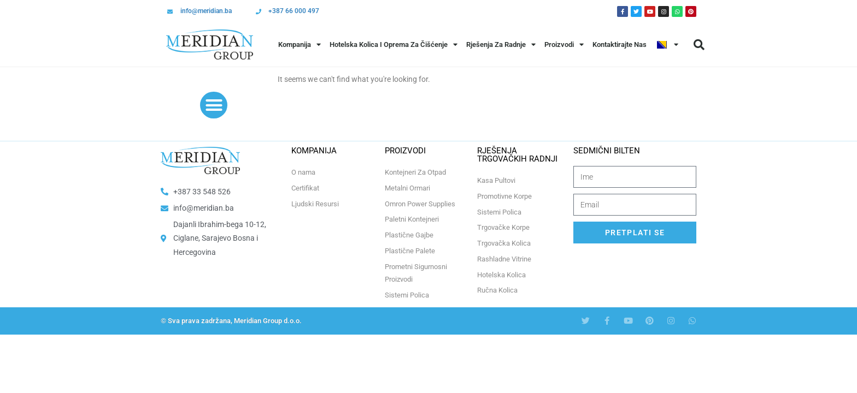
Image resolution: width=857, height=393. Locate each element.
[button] (699, 45)
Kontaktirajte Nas (619, 44)
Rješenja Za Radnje (501, 44)
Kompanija (299, 44)
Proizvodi (564, 44)
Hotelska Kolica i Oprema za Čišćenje (393, 44)
